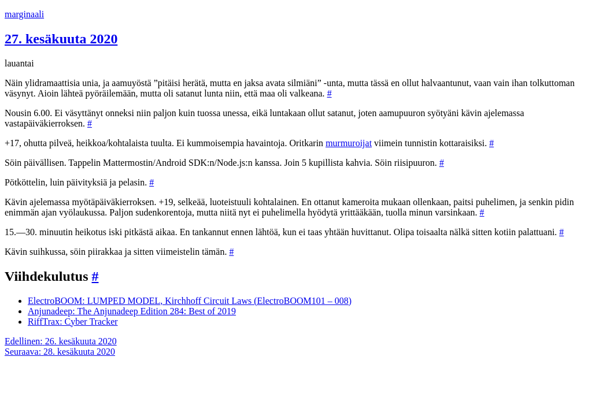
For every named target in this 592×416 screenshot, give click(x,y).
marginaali (24, 14)
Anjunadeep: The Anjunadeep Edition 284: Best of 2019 (132, 311)
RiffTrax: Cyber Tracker (73, 321)
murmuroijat (348, 143)
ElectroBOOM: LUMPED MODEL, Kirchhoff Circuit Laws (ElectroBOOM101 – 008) (190, 301)
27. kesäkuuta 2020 (61, 38)
